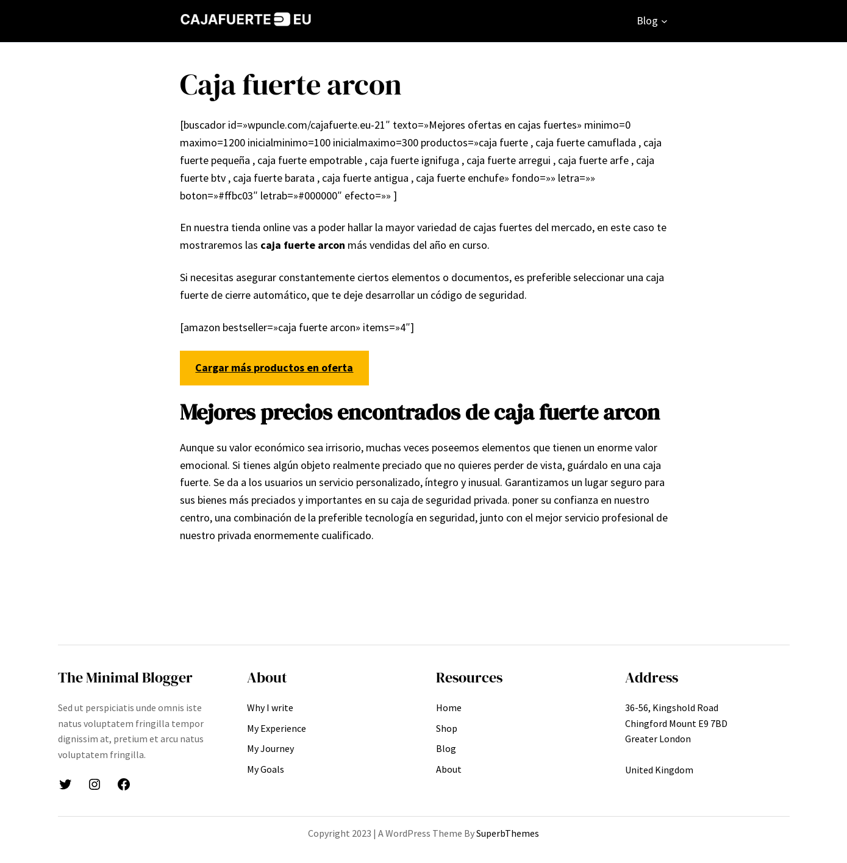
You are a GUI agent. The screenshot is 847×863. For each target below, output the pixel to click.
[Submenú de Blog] (664, 21)
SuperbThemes (507, 833)
